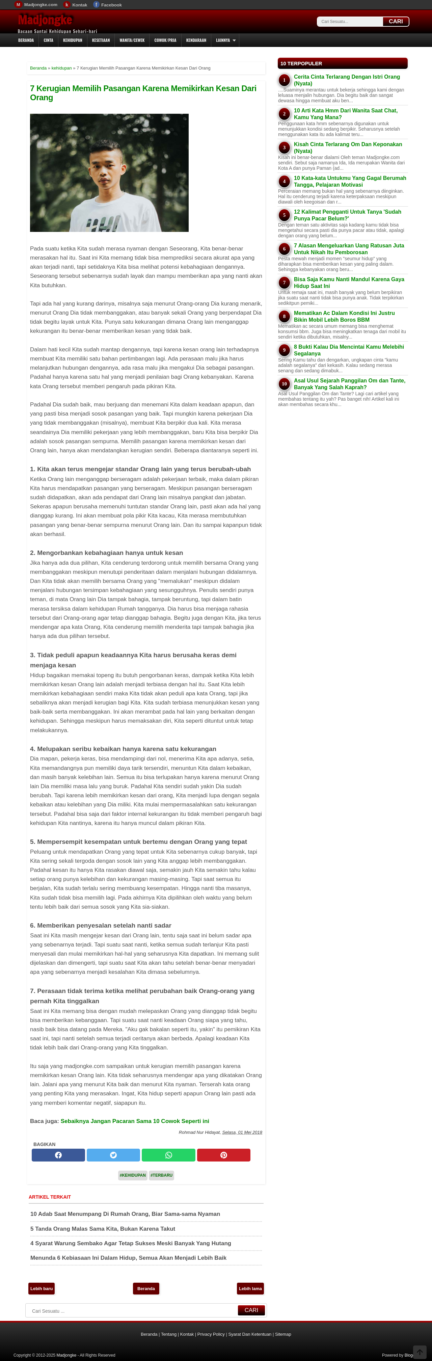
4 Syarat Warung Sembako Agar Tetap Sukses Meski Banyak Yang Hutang (130, 1243)
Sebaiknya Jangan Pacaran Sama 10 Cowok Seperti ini (135, 1121)
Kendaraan (196, 40)
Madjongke (45, 19)
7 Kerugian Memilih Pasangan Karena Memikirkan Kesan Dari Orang (143, 93)
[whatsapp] (168, 1155)
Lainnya (223, 40)
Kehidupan (72, 40)
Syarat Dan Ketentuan (249, 1334)
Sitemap (283, 1334)
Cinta (48, 40)
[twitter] (113, 1155)
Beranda (26, 40)
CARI (396, 21)
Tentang (169, 1334)
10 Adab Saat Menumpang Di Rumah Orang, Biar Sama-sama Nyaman (125, 1214)
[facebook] (58, 1155)
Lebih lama (250, 1288)
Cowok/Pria (165, 40)
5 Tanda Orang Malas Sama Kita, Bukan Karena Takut (102, 1229)
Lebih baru (41, 1288)
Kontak (79, 4)
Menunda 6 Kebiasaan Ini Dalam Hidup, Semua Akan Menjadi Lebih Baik (128, 1258)
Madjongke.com (40, 4)
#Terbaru (161, 1175)
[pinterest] (223, 1155)
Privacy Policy (211, 1334)
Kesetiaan (101, 40)
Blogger (411, 1355)
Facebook (111, 4)
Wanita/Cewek (131, 40)
